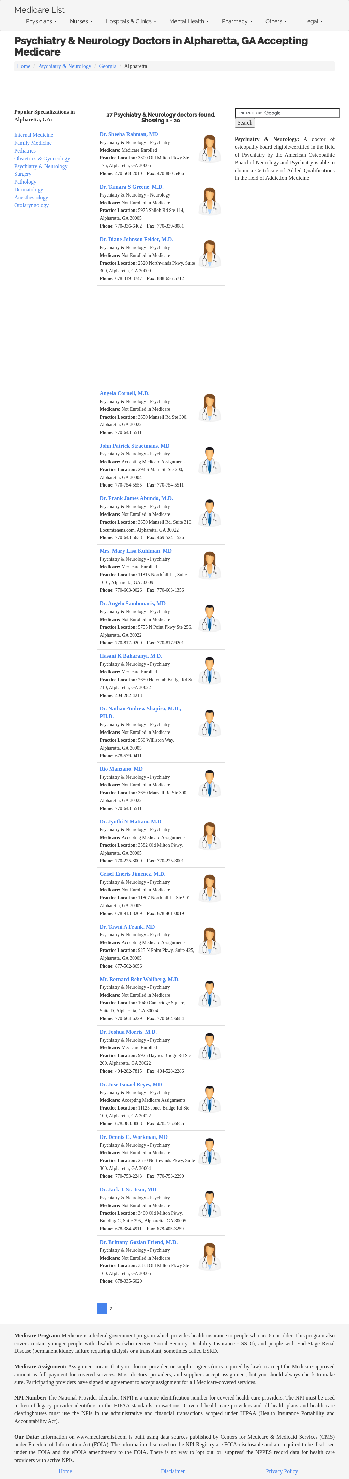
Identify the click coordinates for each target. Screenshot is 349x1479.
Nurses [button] (81, 21)
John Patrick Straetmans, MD (135, 446)
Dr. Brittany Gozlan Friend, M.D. (139, 1242)
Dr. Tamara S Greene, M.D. (132, 187)
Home (23, 66)
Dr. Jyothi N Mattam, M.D (131, 821)
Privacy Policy (282, 1471)
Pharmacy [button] (237, 21)
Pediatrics (25, 151)
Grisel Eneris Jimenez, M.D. (133, 874)
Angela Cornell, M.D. (125, 393)
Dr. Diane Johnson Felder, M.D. (136, 239)
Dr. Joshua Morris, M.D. (128, 1032)
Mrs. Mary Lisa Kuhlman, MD (136, 551)
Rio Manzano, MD (121, 769)
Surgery (22, 174)
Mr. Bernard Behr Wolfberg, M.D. (140, 979)
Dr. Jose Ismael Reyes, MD (131, 1084)
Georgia (107, 66)
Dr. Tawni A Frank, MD (127, 927)
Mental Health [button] (189, 21)
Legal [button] (313, 21)
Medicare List (39, 8)
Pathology (25, 182)
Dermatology (28, 189)
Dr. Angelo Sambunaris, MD (133, 603)
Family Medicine (33, 143)
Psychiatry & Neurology (64, 66)
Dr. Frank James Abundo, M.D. (136, 498)
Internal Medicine (33, 135)
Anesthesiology (31, 197)
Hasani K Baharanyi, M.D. (131, 656)
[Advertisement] (174, 90)
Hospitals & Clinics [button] (131, 21)
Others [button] (276, 21)
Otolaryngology (31, 205)
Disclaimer (173, 1471)
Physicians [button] (41, 21)
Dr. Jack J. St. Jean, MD (128, 1189)
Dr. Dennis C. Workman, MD (134, 1137)
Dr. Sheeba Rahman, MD (129, 134)
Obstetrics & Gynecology (42, 158)
